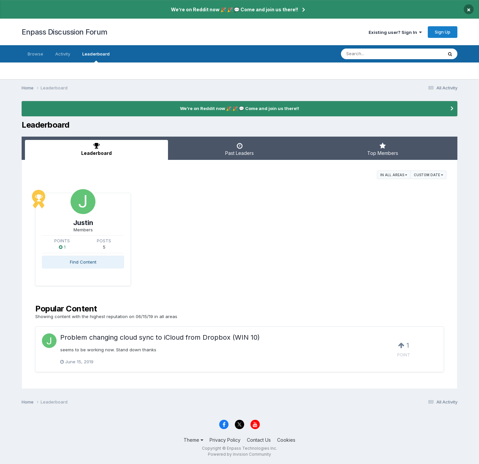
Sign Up (442, 32)
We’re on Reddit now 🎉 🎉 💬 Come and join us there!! (234, 9)
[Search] (373, 54)
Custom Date (428, 175)
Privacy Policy (225, 440)
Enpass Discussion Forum (64, 32)
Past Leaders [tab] (239, 149)
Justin (83, 223)
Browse (35, 54)
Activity (62, 54)
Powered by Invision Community (239, 454)
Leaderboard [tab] (96, 149)
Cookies (286, 440)
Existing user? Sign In (395, 32)
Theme (193, 440)
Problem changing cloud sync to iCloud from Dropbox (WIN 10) (160, 337)
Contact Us (259, 440)
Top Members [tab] (382, 149)
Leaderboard (96, 56)
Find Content (83, 262)
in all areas (393, 175)
